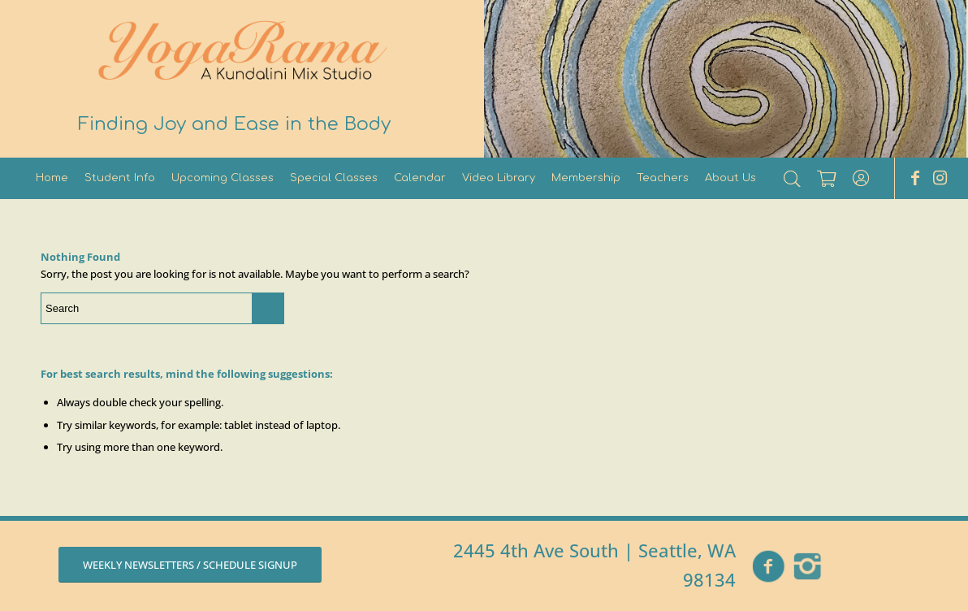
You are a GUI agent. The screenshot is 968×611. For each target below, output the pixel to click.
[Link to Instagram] (939, 178)
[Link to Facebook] (915, 178)
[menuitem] (52, 178)
